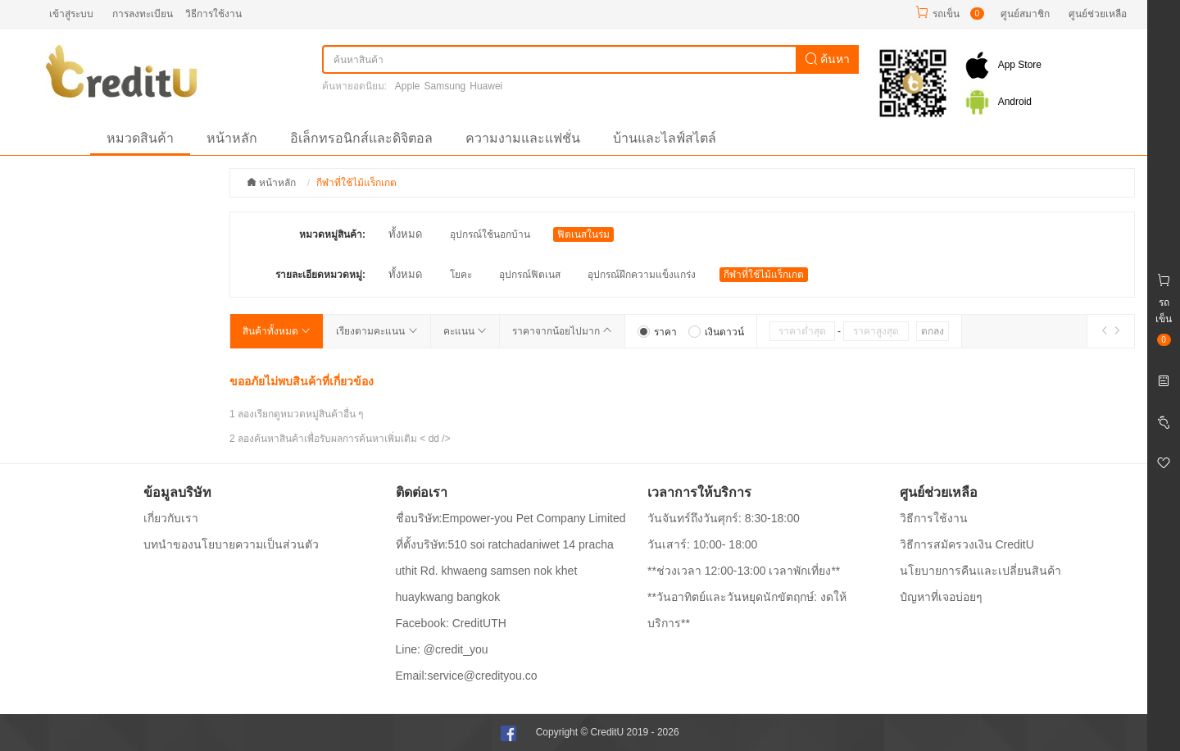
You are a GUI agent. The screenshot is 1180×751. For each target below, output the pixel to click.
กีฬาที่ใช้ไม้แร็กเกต (764, 274)
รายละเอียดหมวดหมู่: (320, 274)
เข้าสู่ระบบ (71, 14)
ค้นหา (828, 59)
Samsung (445, 86)
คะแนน (465, 331)
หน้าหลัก (231, 138)
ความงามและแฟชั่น (522, 138)
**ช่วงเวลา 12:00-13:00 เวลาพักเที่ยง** (743, 570)
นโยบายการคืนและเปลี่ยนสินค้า (980, 570)
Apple (407, 86)
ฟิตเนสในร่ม (583, 234)
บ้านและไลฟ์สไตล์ (664, 138)
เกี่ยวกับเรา (170, 518)
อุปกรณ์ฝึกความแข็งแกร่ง (642, 274)
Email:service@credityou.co (467, 675)
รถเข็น (946, 14)
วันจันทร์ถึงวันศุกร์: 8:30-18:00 (723, 518)
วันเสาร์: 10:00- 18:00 (702, 544)
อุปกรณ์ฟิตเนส (529, 274)
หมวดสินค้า (140, 138)
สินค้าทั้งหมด (277, 331)
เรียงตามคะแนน (376, 331)
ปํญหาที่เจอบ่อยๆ (941, 596)
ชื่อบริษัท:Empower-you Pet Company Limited (511, 518)
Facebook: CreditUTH (451, 623)
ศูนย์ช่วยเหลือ (1098, 14)
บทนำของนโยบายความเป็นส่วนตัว (231, 544)
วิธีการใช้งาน (213, 14)
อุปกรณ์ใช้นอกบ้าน (490, 234)
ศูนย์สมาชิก (1025, 14)
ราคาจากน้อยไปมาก (562, 331)
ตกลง (932, 331)
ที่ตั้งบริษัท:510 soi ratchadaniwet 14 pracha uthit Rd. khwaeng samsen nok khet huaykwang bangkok (505, 570)
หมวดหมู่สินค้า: (332, 234)
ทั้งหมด (405, 234)
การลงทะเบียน (142, 14)
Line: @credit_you (442, 649)
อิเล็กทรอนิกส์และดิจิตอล (361, 138)
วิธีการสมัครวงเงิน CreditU (967, 544)
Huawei (486, 86)
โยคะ (461, 274)
